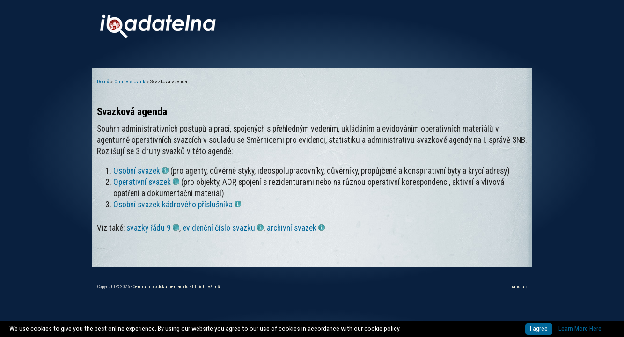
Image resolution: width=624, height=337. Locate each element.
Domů (103, 82)
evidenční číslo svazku (223, 228)
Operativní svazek (146, 182)
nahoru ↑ (519, 286)
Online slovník (129, 82)
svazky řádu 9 (152, 228)
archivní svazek (296, 228)
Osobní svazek (141, 171)
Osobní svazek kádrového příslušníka (177, 204)
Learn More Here (580, 329)
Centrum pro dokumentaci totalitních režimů (176, 286)
